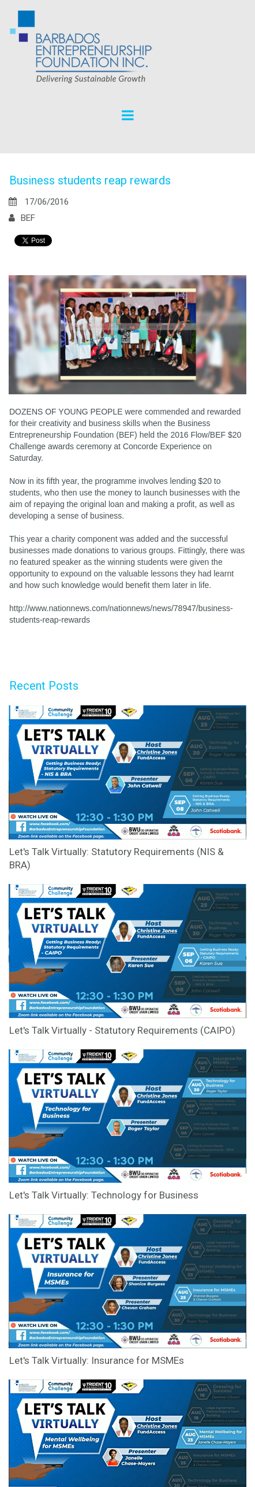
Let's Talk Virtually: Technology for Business (103, 1195)
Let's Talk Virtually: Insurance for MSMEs (96, 1360)
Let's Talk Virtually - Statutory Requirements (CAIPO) (122, 1030)
